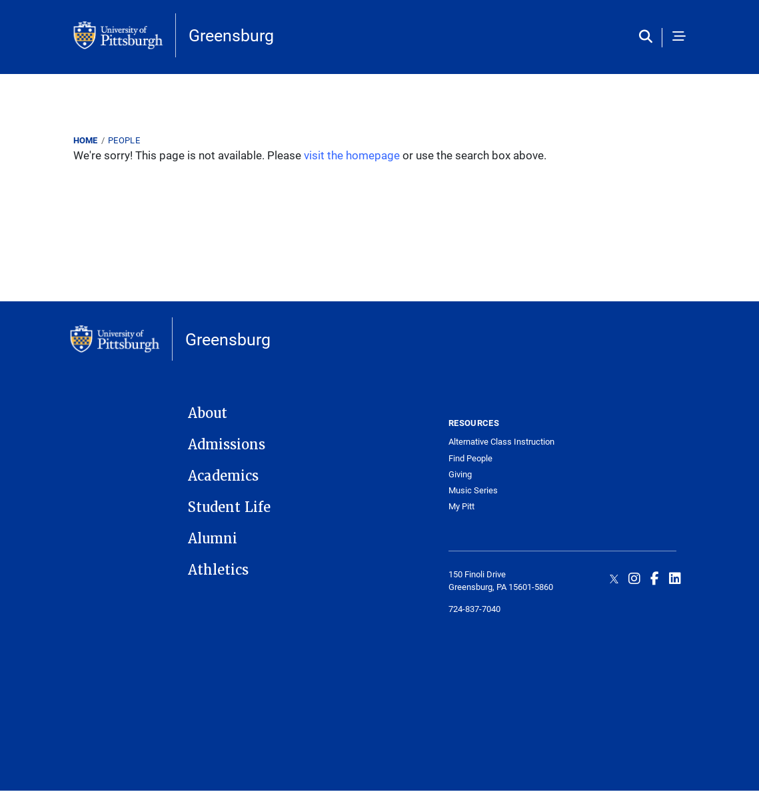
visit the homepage (352, 155)
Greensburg (231, 35)
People (124, 140)
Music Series (473, 490)
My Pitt (461, 506)
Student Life (229, 507)
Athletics (218, 570)
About (207, 413)
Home (85, 140)
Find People (470, 458)
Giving (460, 474)
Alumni (212, 538)
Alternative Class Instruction (501, 441)
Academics (223, 476)
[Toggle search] (648, 37)
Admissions (226, 444)
